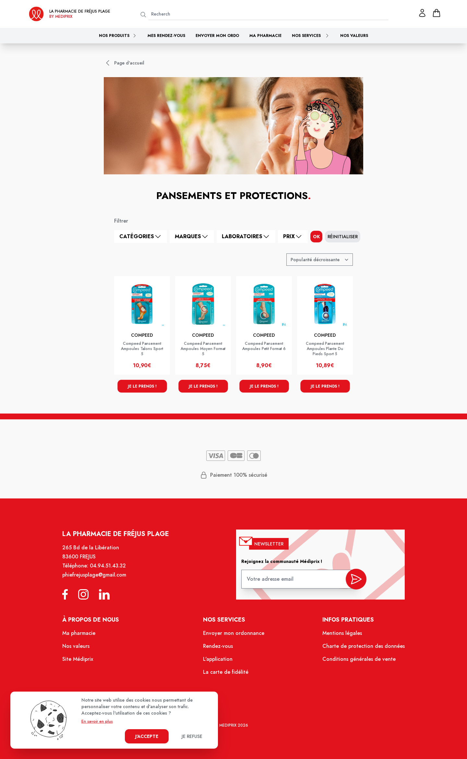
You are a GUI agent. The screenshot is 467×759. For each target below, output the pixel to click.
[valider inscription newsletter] (350, 584)
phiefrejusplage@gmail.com (100, 581)
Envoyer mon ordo (217, 36)
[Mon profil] (422, 13)
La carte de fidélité (226, 674)
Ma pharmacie (265, 36)
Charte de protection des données (357, 649)
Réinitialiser (343, 236)
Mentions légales (337, 637)
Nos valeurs (354, 36)
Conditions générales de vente (353, 661)
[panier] (436, 13)
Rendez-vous (218, 649)
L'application (218, 661)
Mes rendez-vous (166, 36)
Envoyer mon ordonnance (233, 637)
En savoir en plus (97, 721)
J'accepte (146, 736)
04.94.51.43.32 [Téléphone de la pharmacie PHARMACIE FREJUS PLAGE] (113, 572)
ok (316, 236)
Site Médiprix (84, 661)
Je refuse (192, 736)
